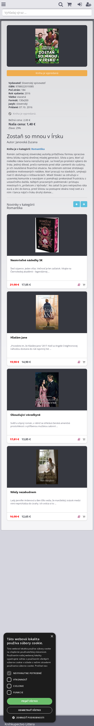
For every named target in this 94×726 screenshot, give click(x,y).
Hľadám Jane (18, 337)
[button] (69, 4)
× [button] (51, 636)
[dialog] (29, 678)
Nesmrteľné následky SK (26, 260)
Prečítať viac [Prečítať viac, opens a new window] (41, 665)
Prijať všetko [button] (29, 701)
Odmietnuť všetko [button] (29, 710)
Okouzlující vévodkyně (25, 415)
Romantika (38, 149)
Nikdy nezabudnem (23, 492)
